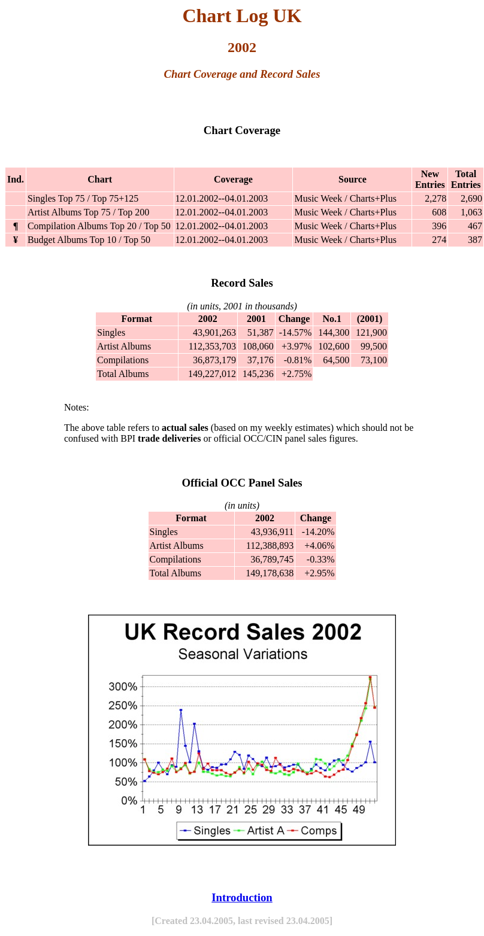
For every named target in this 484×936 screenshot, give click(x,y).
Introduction (242, 897)
